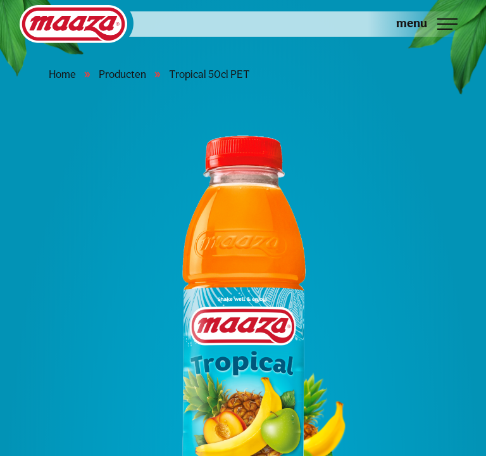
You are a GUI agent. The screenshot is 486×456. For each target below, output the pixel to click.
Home (62, 74)
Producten (122, 74)
